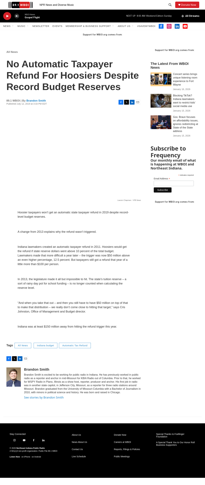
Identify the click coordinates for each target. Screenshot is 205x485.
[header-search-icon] (171, 8)
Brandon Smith (36, 107)
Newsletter (40, 33)
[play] (7, 23)
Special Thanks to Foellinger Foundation (170, 442)
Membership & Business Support (88, 33)
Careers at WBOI (122, 449)
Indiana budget (45, 352)
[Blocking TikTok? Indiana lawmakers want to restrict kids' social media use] (161, 108)
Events (57, 33)
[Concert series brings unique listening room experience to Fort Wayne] (161, 86)
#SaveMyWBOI (146, 33)
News (7, 33)
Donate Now (190, 8)
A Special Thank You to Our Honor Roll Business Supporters (175, 450)
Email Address (162, 185)
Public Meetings (122, 464)
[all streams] (190, 23)
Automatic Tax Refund (74, 352)
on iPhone (25, 464)
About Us (124, 33)
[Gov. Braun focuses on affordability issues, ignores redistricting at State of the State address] (161, 129)
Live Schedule (79, 464)
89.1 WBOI (52, 458)
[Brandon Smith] (13, 384)
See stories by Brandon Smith (44, 405)
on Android (36, 464)
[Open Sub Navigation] (13, 33)
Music (21, 33)
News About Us (79, 449)
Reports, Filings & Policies (127, 456)
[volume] (17, 23)
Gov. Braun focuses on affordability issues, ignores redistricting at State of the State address (185, 131)
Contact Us (77, 456)
